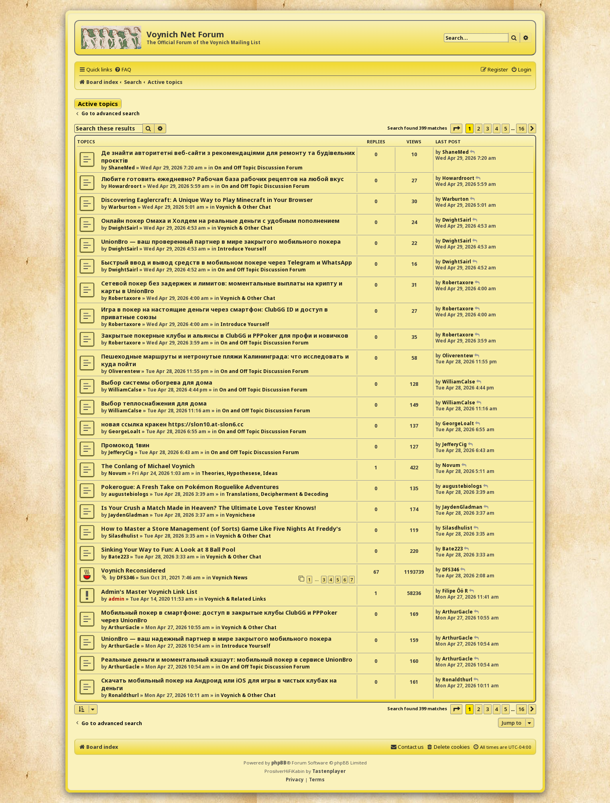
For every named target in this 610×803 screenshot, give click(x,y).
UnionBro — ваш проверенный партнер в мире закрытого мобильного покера (221, 241)
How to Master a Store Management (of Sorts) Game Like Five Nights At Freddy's (221, 528)
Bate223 (118, 556)
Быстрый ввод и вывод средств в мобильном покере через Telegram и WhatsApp (226, 262)
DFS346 (125, 577)
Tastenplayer (329, 771)
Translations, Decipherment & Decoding (277, 494)
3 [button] (487, 128)
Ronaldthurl (123, 695)
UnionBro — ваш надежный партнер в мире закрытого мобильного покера (216, 638)
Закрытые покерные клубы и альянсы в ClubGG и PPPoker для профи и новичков (224, 335)
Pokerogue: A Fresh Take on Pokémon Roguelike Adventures (190, 487)
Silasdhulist (123, 535)
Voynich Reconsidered (133, 570)
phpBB (279, 763)
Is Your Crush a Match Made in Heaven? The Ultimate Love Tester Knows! (208, 508)
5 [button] (505, 128)
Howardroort (125, 186)
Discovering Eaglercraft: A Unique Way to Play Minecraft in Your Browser (207, 200)
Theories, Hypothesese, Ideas (239, 473)
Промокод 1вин (125, 445)
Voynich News (230, 577)
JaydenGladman (128, 515)
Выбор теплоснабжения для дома (154, 403)
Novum (117, 473)
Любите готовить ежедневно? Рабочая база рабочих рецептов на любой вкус (222, 179)
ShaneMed (121, 167)
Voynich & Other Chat (243, 207)
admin (116, 598)
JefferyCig (120, 452)
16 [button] (521, 128)
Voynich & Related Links (235, 598)
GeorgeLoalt (124, 431)
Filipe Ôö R (455, 591)
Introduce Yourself (242, 248)
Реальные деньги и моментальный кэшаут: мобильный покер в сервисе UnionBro (226, 659)
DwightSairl (123, 227)
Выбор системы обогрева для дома (156, 382)
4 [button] (496, 128)
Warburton (122, 207)
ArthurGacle (124, 627)
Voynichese (240, 515)
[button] (456, 128)
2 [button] (478, 128)
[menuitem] (122, 69)
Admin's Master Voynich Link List (149, 591)
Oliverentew (124, 371)
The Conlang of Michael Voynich (148, 466)
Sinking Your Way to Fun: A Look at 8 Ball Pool (168, 549)
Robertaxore (124, 298)
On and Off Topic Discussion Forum (258, 167)
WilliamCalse (125, 389)
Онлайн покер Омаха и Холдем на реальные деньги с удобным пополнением (220, 220)
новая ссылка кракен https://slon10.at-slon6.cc (172, 424)
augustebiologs (128, 494)
